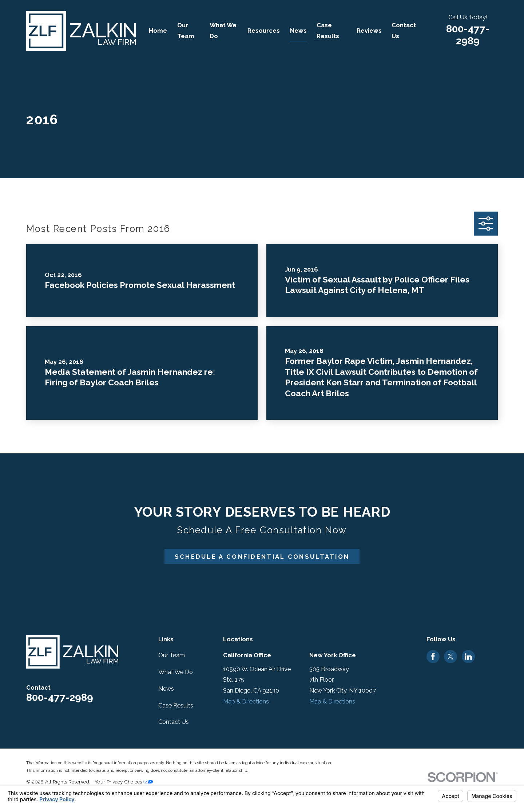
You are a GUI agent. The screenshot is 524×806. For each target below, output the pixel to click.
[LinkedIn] (468, 656)
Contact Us (173, 721)
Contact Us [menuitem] (404, 31)
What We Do (175, 672)
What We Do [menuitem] (223, 31)
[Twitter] (450, 656)
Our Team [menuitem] (185, 31)
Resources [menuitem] (263, 30)
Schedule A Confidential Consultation (262, 556)
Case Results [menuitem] (328, 31)
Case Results (175, 705)
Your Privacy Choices (124, 782)
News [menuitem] (298, 30)
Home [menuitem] (158, 30)
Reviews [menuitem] (369, 30)
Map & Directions (246, 701)
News (166, 688)
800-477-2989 (467, 35)
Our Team (171, 655)
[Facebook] (433, 656)
